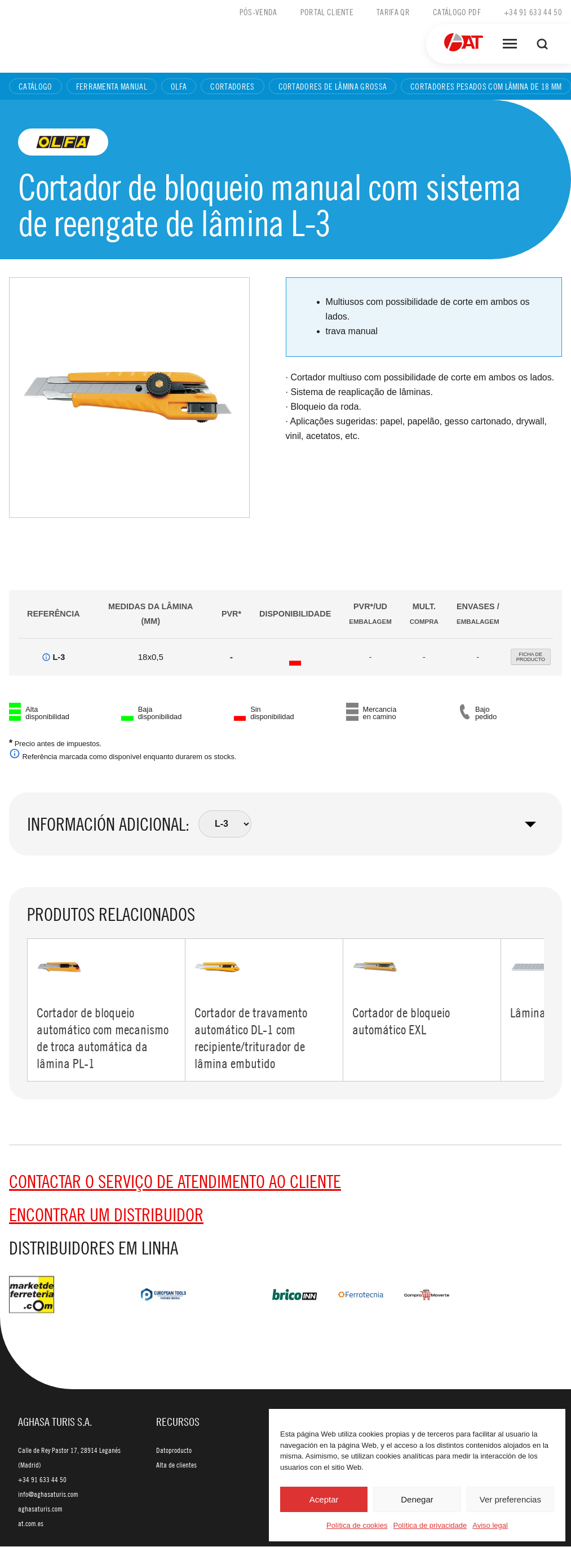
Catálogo (35, 86)
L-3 (58, 657)
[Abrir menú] (510, 44)
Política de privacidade (430, 1525)
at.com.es (30, 1523)
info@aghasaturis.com (48, 1494)
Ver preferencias (510, 1499)
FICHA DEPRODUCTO (530, 657)
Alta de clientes (176, 1465)
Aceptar (324, 1499)
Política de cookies (356, 1525)
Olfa (179, 86)
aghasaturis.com (40, 1509)
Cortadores (232, 86)
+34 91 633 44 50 (533, 12)
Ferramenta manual (111, 86)
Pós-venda (258, 12)
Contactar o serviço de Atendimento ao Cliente (175, 1182)
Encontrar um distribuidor (106, 1215)
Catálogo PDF (457, 12)
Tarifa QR (393, 12)
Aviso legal (490, 1525)
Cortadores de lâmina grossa (332, 86)
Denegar (417, 1499)
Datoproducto (174, 1450)
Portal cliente (326, 12)
